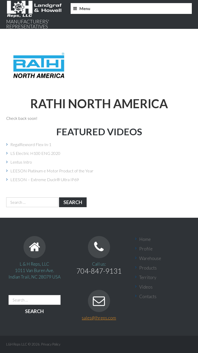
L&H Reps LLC (16, 344)
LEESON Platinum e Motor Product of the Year (51, 170)
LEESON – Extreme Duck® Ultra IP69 (44, 179)
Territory (147, 277)
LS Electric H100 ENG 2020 (35, 153)
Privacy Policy (50, 344)
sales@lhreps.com (99, 318)
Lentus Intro (21, 161)
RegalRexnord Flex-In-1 (30, 144)
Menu (84, 8)
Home (145, 239)
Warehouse (150, 258)
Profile (146, 248)
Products (148, 268)
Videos (146, 287)
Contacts (147, 296)
